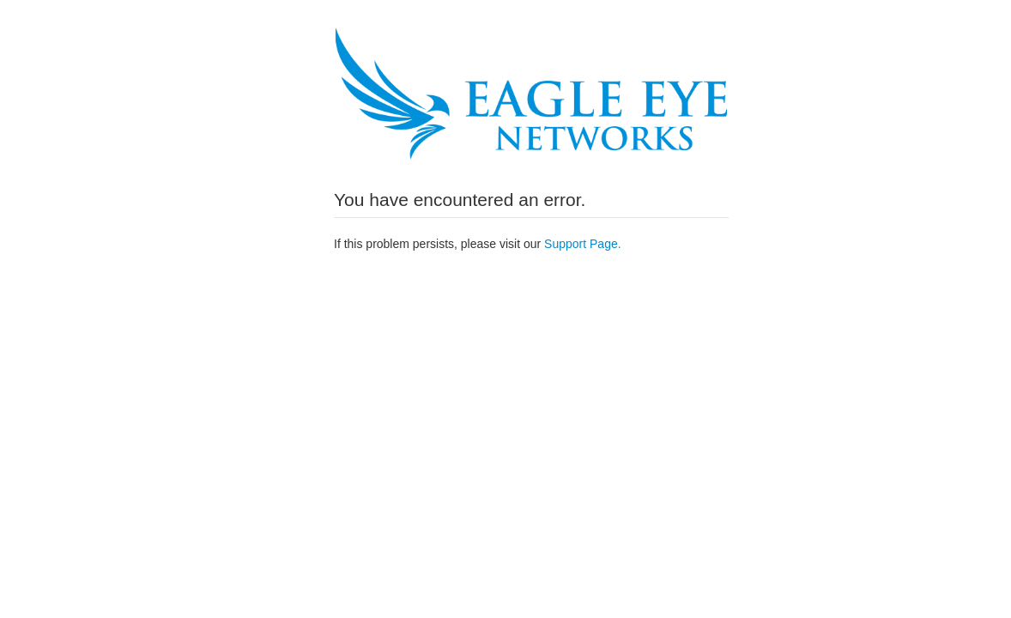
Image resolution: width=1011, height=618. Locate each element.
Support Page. (582, 244)
